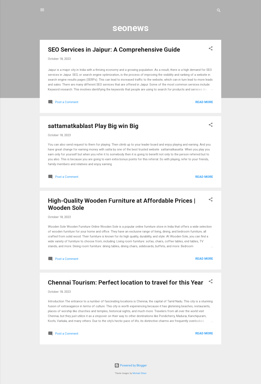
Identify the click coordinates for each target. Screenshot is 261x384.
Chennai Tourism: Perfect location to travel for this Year (125, 282)
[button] (210, 49)
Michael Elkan (139, 373)
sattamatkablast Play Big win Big (93, 125)
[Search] (218, 11)
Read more (204, 102)
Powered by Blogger (130, 365)
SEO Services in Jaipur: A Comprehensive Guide (114, 49)
